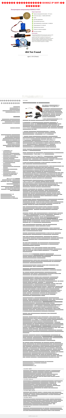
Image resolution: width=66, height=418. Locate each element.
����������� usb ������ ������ (34, 362)
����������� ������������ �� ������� (38, 361)
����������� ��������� (10, 120)
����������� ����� (12, 121)
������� (16, 106)
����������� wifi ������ (11, 123)
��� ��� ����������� (11, 153)
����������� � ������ (9, 198)
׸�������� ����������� (11, 119)
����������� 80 (28, 364)
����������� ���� (8, 196)
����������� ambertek (13, 112)
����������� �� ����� (11, 110)
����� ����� (15, 127)
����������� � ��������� (40, 294)
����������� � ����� (31, 170)
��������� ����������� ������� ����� (11, 166)
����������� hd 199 (29, 365)
